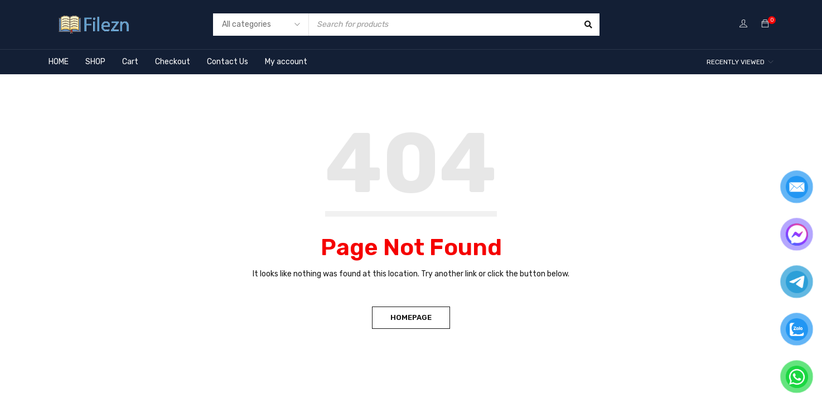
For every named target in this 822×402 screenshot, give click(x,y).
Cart (130, 61)
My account (286, 61)
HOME (59, 61)
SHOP (95, 61)
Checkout (172, 61)
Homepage (411, 317)
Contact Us (227, 61)
